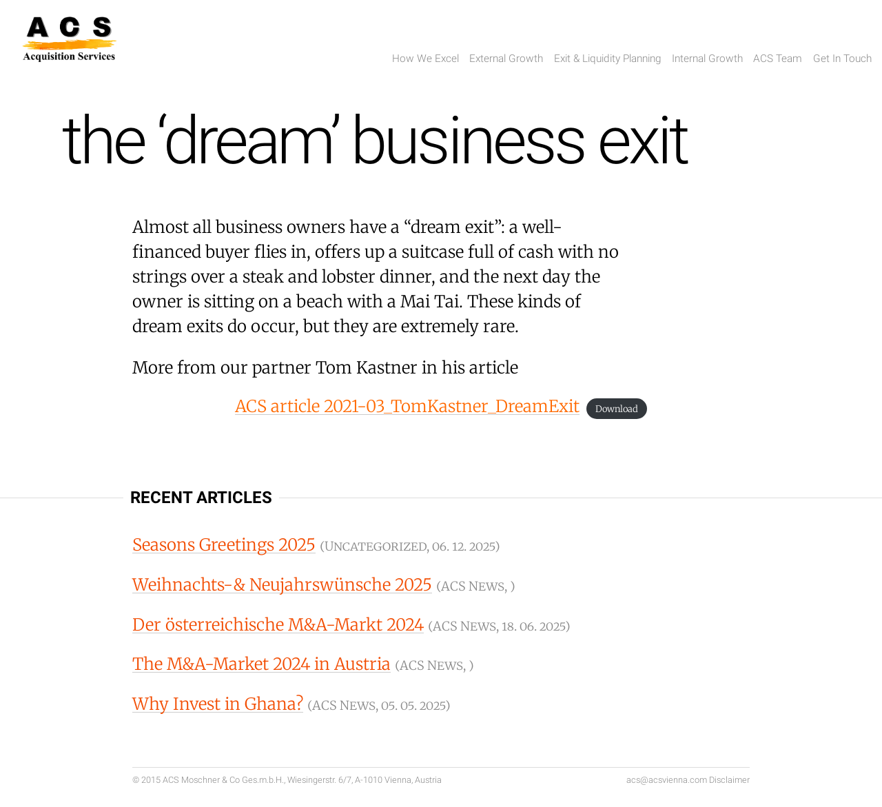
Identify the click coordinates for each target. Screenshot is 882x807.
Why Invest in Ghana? (217, 704)
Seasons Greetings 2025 (224, 544)
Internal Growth (707, 58)
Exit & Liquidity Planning (608, 58)
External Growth (506, 58)
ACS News (472, 586)
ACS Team (777, 58)
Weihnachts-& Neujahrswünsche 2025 (282, 584)
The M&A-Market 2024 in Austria (261, 664)
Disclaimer (729, 780)
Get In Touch (842, 58)
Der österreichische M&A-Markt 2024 (278, 624)
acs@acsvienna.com (666, 780)
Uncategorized (376, 546)
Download (616, 409)
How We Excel (425, 58)
